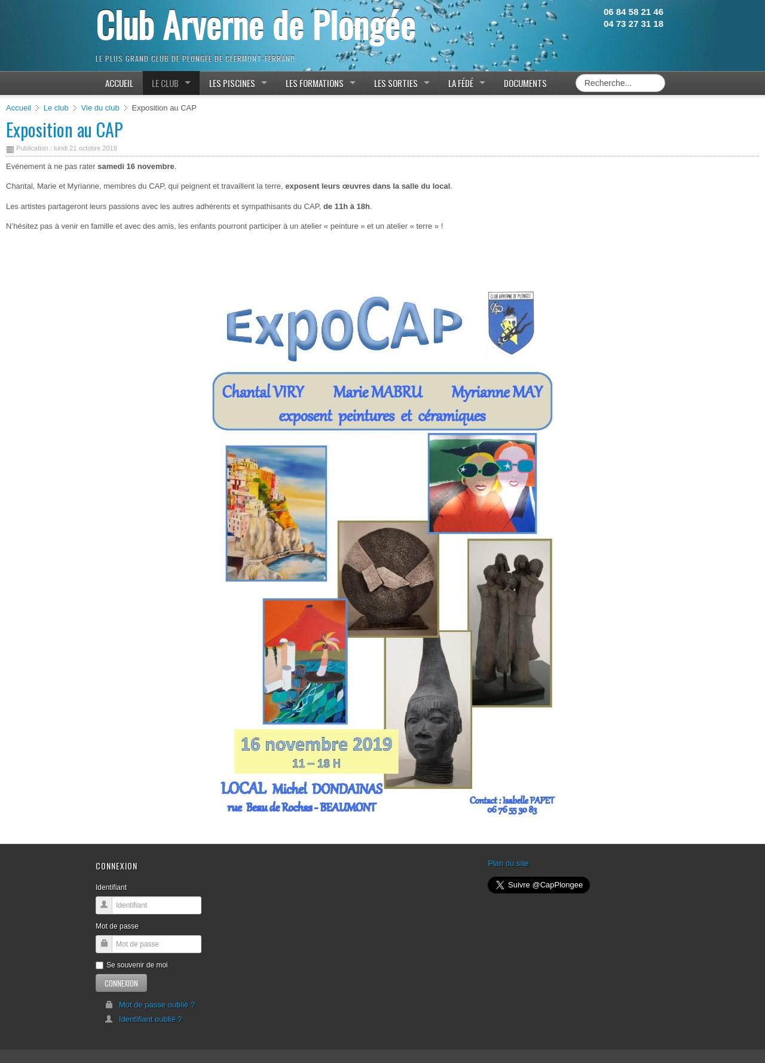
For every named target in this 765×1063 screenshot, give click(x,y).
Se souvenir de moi (132, 965)
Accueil (18, 107)
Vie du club (100, 107)
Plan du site (508, 863)
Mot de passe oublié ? (150, 1004)
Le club (56, 107)
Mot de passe (117, 926)
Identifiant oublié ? (143, 1019)
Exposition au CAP (64, 129)
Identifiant (111, 887)
